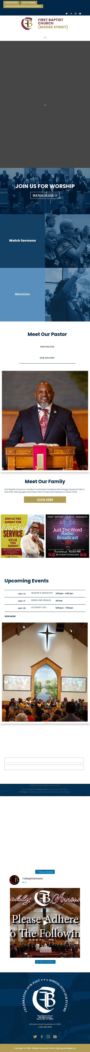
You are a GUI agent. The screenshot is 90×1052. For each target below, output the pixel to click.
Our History (47, 358)
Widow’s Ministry (42, 593)
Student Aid (38, 607)
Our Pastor (47, 346)
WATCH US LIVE (43, 195)
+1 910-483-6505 (45, 1026)
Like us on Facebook (46, 872)
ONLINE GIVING (11, 3)
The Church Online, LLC (66, 1048)
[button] (3, 536)
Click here (45, 500)
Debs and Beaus (41, 600)
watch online (28, 3)
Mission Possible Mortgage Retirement (23, 6)
